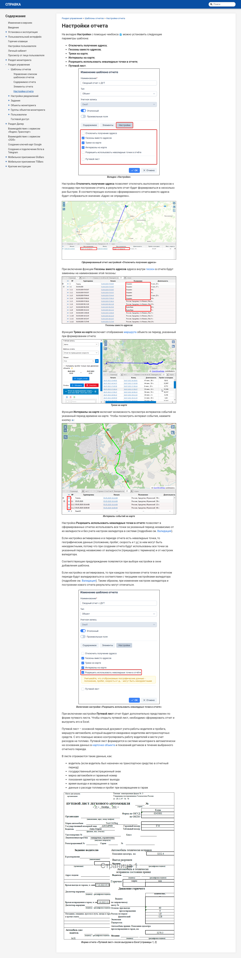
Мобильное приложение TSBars (25, 161)
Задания (15, 100)
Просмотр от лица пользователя (26, 55)
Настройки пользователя (22, 46)
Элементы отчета (23, 86)
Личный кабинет (17, 50)
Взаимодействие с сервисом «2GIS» (24, 138)
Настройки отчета (23, 91)
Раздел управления (19, 64)
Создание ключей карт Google (25, 144)
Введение (13, 27)
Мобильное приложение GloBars (26, 157)
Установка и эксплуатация (23, 32)
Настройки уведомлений (24, 96)
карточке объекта (104, 745)
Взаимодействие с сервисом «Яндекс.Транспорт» (24, 130)
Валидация (164, 531)
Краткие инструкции (19, 166)
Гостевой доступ (20, 119)
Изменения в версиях (20, 22)
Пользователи (19, 114)
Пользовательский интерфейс (25, 36)
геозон (150, 269)
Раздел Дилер (16, 124)
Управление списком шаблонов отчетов (25, 76)
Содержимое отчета (25, 82)
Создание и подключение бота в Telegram (26, 151)
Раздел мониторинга (19, 60)
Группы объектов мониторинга (28, 110)
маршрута (130, 332)
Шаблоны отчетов (21, 69)
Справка (13, 4)
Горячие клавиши (18, 41)
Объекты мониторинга (23, 105)
